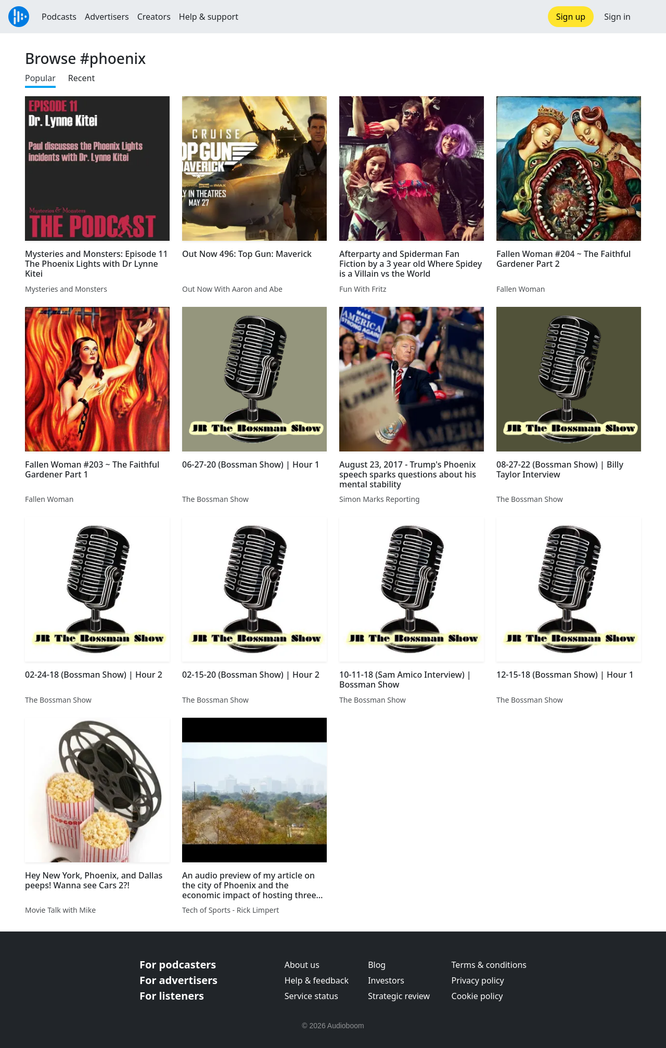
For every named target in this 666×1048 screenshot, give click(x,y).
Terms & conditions (489, 965)
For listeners (171, 996)
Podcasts (59, 16)
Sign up (571, 16)
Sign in (617, 16)
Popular (40, 78)
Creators (154, 16)
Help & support (208, 16)
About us (302, 965)
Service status (311, 996)
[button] (648, 16)
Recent (81, 78)
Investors (386, 980)
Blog (377, 965)
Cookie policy (477, 996)
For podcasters (177, 965)
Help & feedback (317, 980)
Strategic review (399, 996)
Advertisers (107, 16)
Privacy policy (478, 980)
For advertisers (178, 980)
